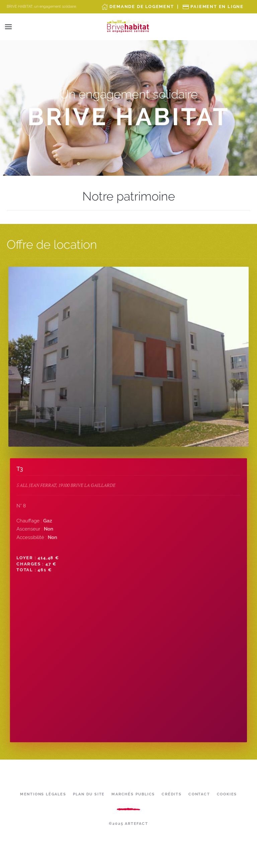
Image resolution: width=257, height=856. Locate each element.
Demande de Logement (141, 6)
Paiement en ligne (217, 6)
